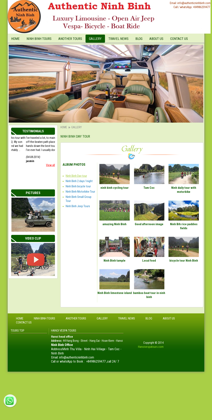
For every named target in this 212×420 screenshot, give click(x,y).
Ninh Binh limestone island (114, 293)
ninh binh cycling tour (115, 188)
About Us (156, 39)
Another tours (70, 39)
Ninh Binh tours (39, 39)
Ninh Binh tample (114, 260)
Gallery (95, 39)
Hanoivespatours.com (151, 346)
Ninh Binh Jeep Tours (78, 206)
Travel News (118, 39)
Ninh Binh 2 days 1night (79, 181)
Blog (138, 39)
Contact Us (179, 39)
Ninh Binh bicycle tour (78, 186)
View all (50, 165)
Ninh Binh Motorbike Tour (80, 191)
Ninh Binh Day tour (76, 176)
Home (15, 39)
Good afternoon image (149, 224)
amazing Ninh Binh (114, 224)
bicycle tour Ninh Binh (183, 260)
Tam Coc (149, 188)
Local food (149, 260)
